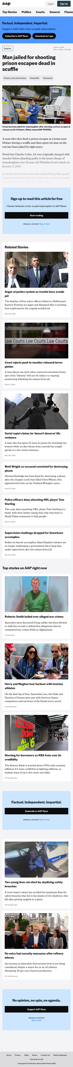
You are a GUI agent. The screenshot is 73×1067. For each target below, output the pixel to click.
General (55, 12)
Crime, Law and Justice (15, 78)
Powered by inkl (36, 1059)
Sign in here (45, 224)
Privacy (18, 1055)
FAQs (26, 1055)
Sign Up (64, 3)
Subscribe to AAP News (16, 35)
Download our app (44, 35)
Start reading (36, 215)
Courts (40, 12)
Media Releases (60, 1055)
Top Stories (9, 12)
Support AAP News (36, 1009)
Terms (8, 1055)
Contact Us (45, 1055)
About (34, 1055)
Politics (26, 12)
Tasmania (48, 78)
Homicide (34, 78)
